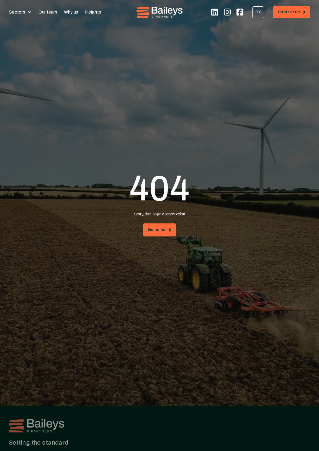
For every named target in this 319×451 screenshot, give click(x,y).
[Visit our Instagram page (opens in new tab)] (227, 12)
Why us (71, 12)
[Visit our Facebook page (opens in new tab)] (239, 12)
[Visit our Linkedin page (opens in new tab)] (214, 12)
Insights (93, 12)
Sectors (17, 12)
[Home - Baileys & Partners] (159, 12)
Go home (159, 231)
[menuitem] (258, 12)
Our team (47, 12)
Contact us (293, 13)
